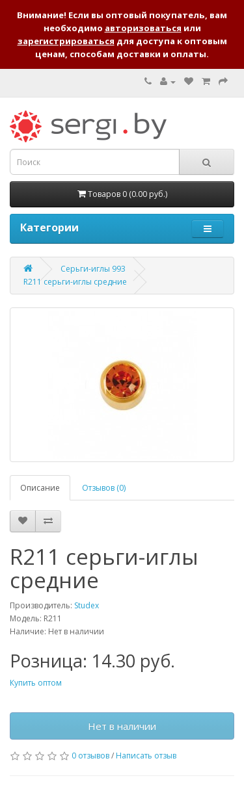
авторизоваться (143, 28)
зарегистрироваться (66, 41)
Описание (40, 487)
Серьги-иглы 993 (93, 268)
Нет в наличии (122, 725)
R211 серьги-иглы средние (75, 281)
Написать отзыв (146, 755)
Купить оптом (36, 682)
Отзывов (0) (104, 487)
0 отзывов (90, 755)
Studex (86, 605)
